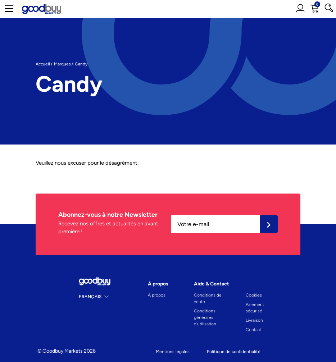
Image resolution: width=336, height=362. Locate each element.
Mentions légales (173, 351)
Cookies (254, 295)
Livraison (254, 320)
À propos (156, 295)
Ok (269, 224)
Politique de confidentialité (233, 351)
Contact (253, 329)
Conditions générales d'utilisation (205, 317)
